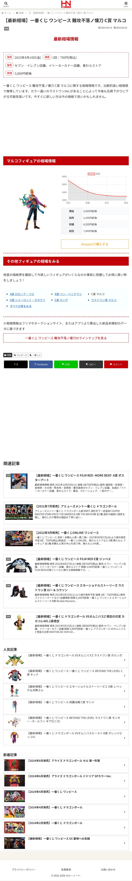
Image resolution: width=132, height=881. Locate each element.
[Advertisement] (66, 129)
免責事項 (66, 870)
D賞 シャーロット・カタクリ (27, 300)
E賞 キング (61, 300)
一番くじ (35, 354)
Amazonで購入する (94, 244)
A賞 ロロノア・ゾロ (22, 294)
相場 (7, 354)
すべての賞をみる (20, 306)
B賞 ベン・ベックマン (68, 294)
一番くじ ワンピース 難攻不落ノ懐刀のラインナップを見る (66, 338)
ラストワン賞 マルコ (104, 300)
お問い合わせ (108, 870)
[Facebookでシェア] (41, 364)
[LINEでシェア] (66, 364)
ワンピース (20, 354)
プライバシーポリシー (24, 870)
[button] (91, 364)
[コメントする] (116, 364)
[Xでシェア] (16, 364)
